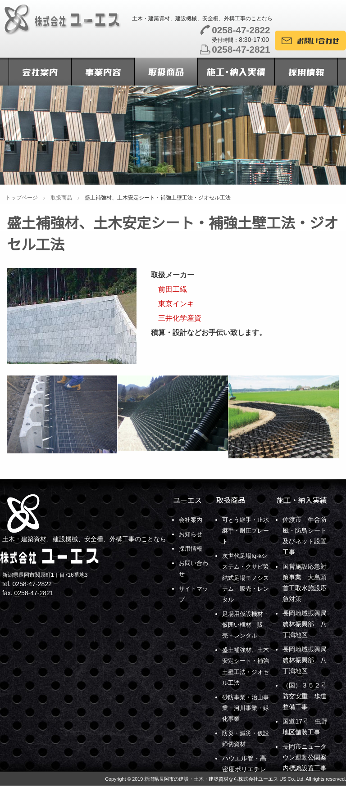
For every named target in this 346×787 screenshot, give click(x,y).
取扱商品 (61, 197)
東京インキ (172, 304)
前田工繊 (169, 289)
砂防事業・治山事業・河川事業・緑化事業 (244, 706)
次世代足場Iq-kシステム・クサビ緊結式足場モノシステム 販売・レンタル (244, 577)
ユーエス (187, 499)
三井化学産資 (176, 318)
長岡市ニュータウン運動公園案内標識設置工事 (304, 757)
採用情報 (191, 548)
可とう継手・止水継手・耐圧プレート (244, 530)
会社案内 (191, 519)
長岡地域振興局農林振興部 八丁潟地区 (304, 624)
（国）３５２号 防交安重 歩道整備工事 (307, 696)
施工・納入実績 (302, 499)
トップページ (21, 197)
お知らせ (191, 534)
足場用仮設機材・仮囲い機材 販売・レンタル (247, 624)
